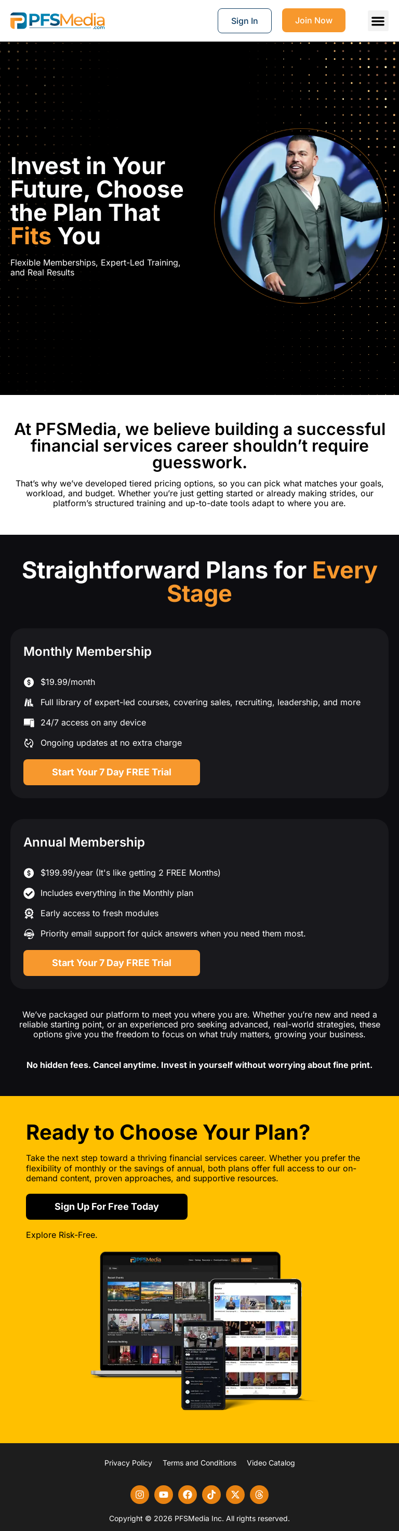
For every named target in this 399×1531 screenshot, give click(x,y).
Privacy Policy (128, 1462)
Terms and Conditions (199, 1462)
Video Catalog (271, 1462)
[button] (378, 21)
